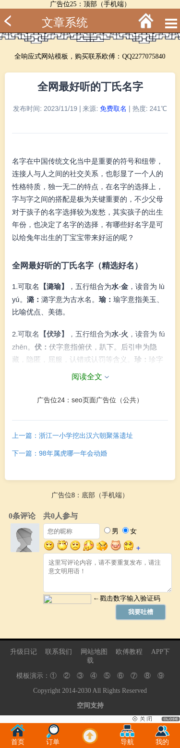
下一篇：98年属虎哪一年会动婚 (59, 453)
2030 (84, 690)
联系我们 (58, 651)
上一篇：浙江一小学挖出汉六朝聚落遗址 (72, 435)
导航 (127, 739)
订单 (53, 739)
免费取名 (113, 108)
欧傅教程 (129, 651)
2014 (68, 690)
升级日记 (23, 651)
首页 (18, 739)
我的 (162, 739)
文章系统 (65, 22)
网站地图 (94, 651)
